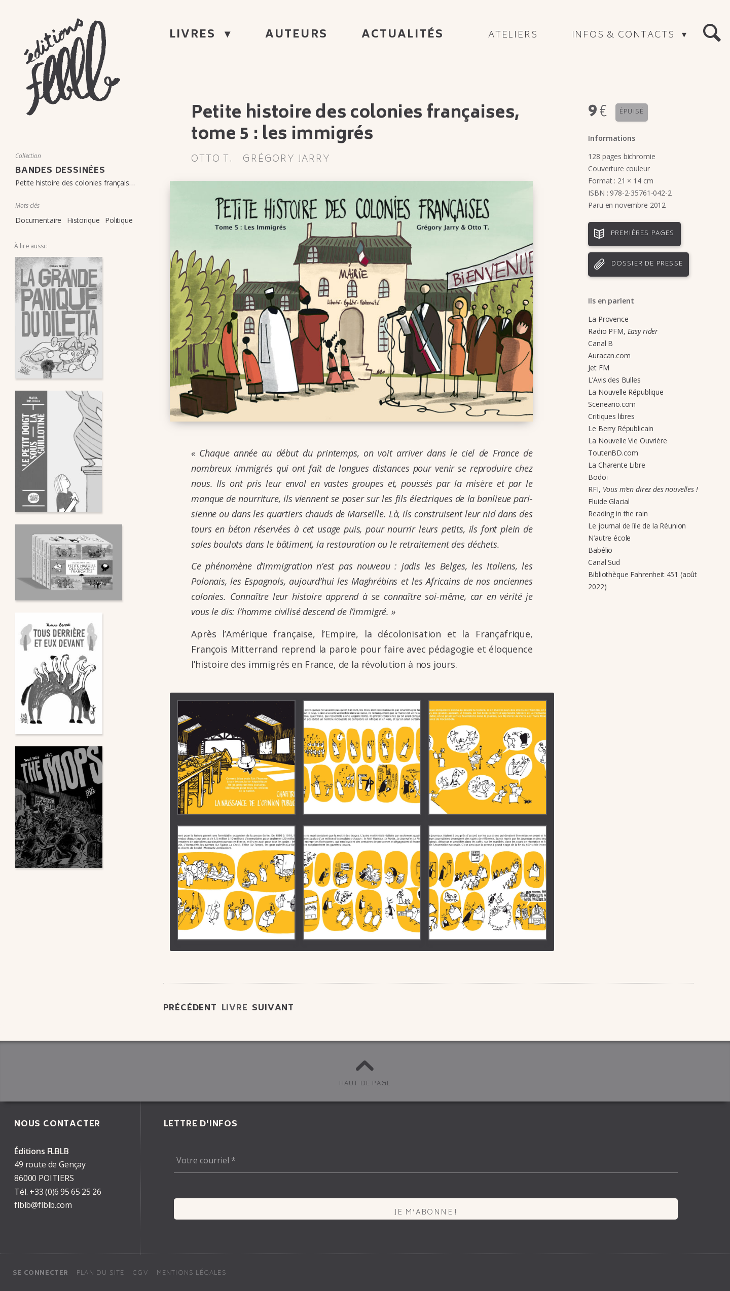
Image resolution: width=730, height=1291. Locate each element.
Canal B (600, 343)
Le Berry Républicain (620, 428)
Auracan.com (609, 355)
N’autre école (609, 538)
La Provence (608, 319)
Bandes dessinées (60, 171)
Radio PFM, (623, 331)
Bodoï (598, 477)
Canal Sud (604, 562)
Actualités (402, 35)
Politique (119, 220)
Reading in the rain (617, 513)
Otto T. (212, 159)
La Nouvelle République (625, 392)
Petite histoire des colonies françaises (76, 182)
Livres (194, 35)
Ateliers (512, 35)
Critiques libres (611, 416)
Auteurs (296, 35)
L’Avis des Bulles (614, 380)
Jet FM (598, 367)
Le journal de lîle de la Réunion (637, 525)
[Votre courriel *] (426, 1161)
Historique (83, 220)
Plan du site (100, 1273)
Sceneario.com (612, 404)
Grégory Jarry (286, 159)
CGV (140, 1273)
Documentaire (38, 220)
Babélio (600, 550)
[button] (712, 33)
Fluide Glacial (609, 501)
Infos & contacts (625, 35)
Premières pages (643, 234)
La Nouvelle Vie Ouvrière (627, 440)
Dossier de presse (647, 264)
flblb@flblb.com (43, 1204)
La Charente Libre (616, 465)
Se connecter (40, 1273)
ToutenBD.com (613, 453)
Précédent (190, 1008)
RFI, (643, 489)
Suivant (273, 1008)
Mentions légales (192, 1273)
